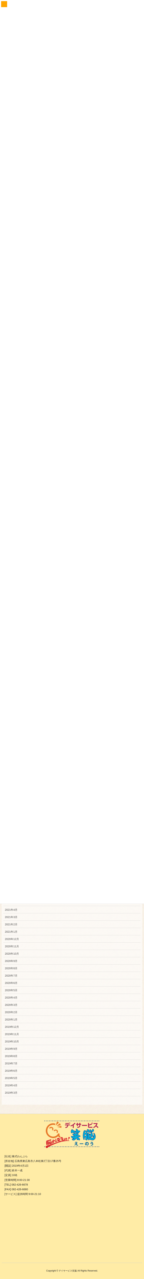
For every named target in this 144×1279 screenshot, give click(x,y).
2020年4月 (11, 996)
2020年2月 (11, 1011)
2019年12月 (12, 1025)
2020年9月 (11, 960)
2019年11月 (12, 1033)
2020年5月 (11, 989)
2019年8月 (11, 1055)
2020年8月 (11, 967)
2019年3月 (11, 1091)
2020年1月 (11, 1018)
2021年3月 (11, 916)
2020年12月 (12, 938)
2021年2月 (11, 923)
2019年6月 (11, 1069)
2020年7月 (11, 974)
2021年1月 (11, 930)
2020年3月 (11, 1003)
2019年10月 (12, 1040)
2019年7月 (11, 1062)
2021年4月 (11, 908)
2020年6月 (11, 981)
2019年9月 (11, 1047)
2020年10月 (12, 952)
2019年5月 (11, 1077)
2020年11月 (12, 945)
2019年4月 (11, 1084)
